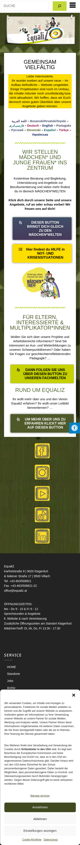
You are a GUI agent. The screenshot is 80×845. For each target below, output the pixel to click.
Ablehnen (40, 819)
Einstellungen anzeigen (40, 830)
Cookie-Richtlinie (31, 839)
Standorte (13, 673)
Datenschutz (51, 839)
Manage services (40, 795)
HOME (11, 667)
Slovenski (34, 130)
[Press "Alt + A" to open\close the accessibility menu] (74, 428)
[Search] (60, 6)
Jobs (10, 681)
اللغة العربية (19, 121)
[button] (73, 695)
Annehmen (40, 807)
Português (63, 125)
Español (49, 130)
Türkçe (64, 130)
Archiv (11, 688)
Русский (17, 130)
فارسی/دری (16, 125)
